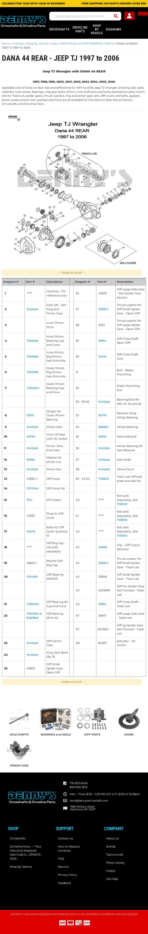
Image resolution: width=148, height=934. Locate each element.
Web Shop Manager (126, 914)
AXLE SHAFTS (19, 734)
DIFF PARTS (92, 734)
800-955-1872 (78, 787)
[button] (87, 16)
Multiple (104, 459)
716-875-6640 (79, 783)
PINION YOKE (19, 765)
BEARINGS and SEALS (56, 734)
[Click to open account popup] (131, 16)
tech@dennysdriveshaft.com (89, 800)
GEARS (129, 734)
